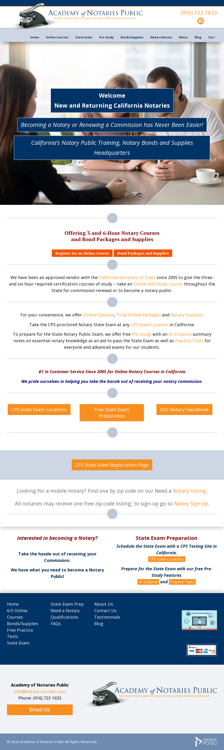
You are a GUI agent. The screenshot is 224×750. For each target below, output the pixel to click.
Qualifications (64, 617)
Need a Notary (161, 37)
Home (34, 37)
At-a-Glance (180, 334)
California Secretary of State (127, 277)
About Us (103, 604)
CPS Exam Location (150, 324)
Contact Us (105, 610)
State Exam (83, 37)
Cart (211, 37)
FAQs (56, 623)
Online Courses (57, 37)
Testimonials (107, 617)
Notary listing (189, 490)
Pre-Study (141, 334)
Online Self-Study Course (158, 284)
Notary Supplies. (187, 315)
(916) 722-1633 (199, 12)
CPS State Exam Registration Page (112, 465)
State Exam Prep (67, 604)
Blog (198, 37)
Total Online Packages (138, 315)
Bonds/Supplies (22, 623)
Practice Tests (189, 340)
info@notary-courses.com (39, 691)
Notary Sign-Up (191, 503)
